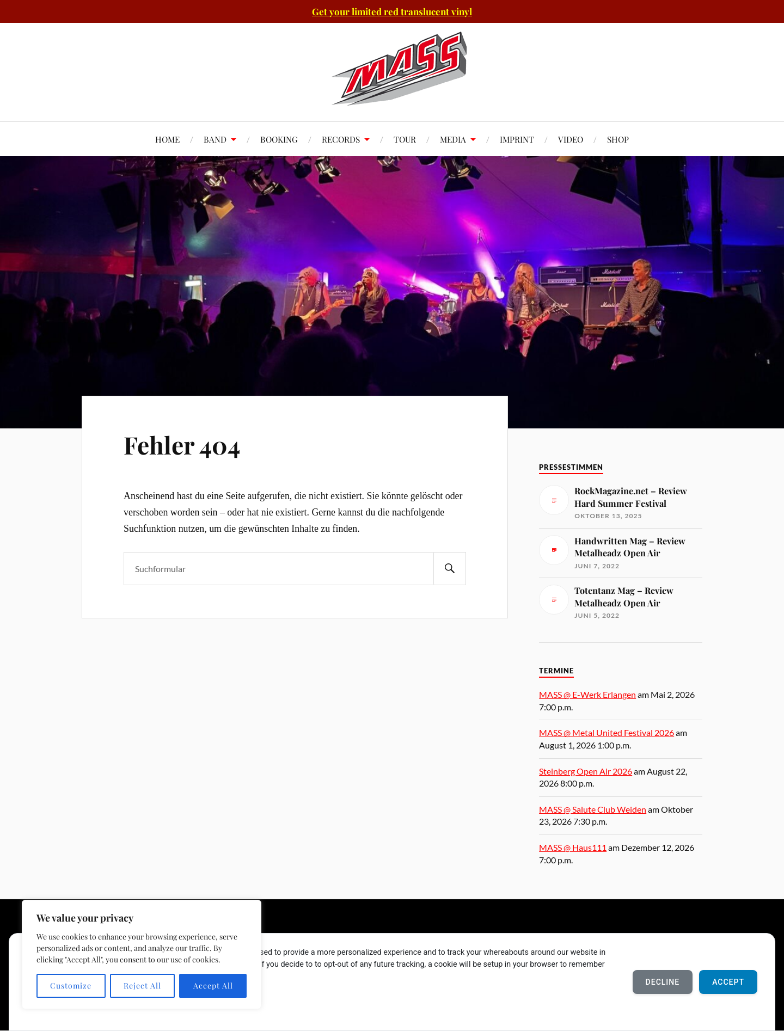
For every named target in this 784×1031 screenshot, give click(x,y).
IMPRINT (517, 139)
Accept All (213, 985)
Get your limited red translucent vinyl (392, 11)
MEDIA (453, 139)
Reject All (142, 985)
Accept (728, 982)
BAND (215, 139)
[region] (141, 954)
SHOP (618, 139)
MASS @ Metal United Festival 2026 (606, 732)
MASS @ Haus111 (573, 847)
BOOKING (279, 139)
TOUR (405, 139)
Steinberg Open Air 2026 (585, 771)
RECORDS (341, 139)
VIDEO (570, 139)
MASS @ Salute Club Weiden (592, 809)
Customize (70, 985)
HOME (167, 139)
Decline (663, 982)
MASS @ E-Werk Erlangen (587, 694)
